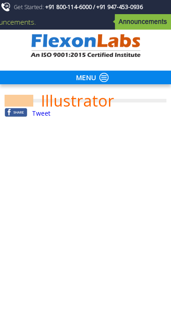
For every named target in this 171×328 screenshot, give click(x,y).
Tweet (41, 113)
